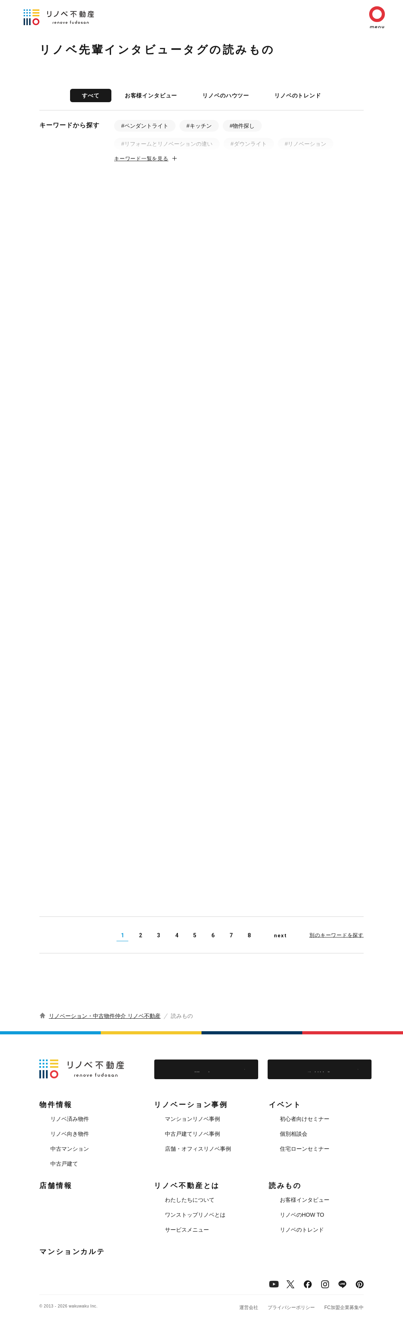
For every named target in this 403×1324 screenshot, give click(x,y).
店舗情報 (55, 1186)
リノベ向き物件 (69, 1134)
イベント (285, 1105)
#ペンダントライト (144, 126)
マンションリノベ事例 (192, 1119)
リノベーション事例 (191, 1105)
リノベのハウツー (225, 95)
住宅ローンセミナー (304, 1148)
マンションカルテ (72, 1252)
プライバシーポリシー (291, 1307)
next (280, 935)
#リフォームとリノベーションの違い (167, 144)
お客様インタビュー (151, 95)
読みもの (285, 1186)
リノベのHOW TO (302, 1214)
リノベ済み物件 (69, 1119)
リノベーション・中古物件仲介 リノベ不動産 (105, 1016)
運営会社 (248, 1307)
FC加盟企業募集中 (344, 1307)
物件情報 (55, 1105)
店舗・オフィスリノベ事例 (198, 1148)
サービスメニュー (187, 1229)
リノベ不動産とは (187, 1186)
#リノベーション (306, 144)
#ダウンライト (249, 144)
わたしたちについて (189, 1200)
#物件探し (242, 126)
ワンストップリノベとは (195, 1214)
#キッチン (199, 126)
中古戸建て (64, 1163)
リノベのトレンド (297, 95)
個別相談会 (293, 1134)
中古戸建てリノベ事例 (192, 1134)
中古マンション (69, 1148)
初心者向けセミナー (304, 1119)
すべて (91, 95)
